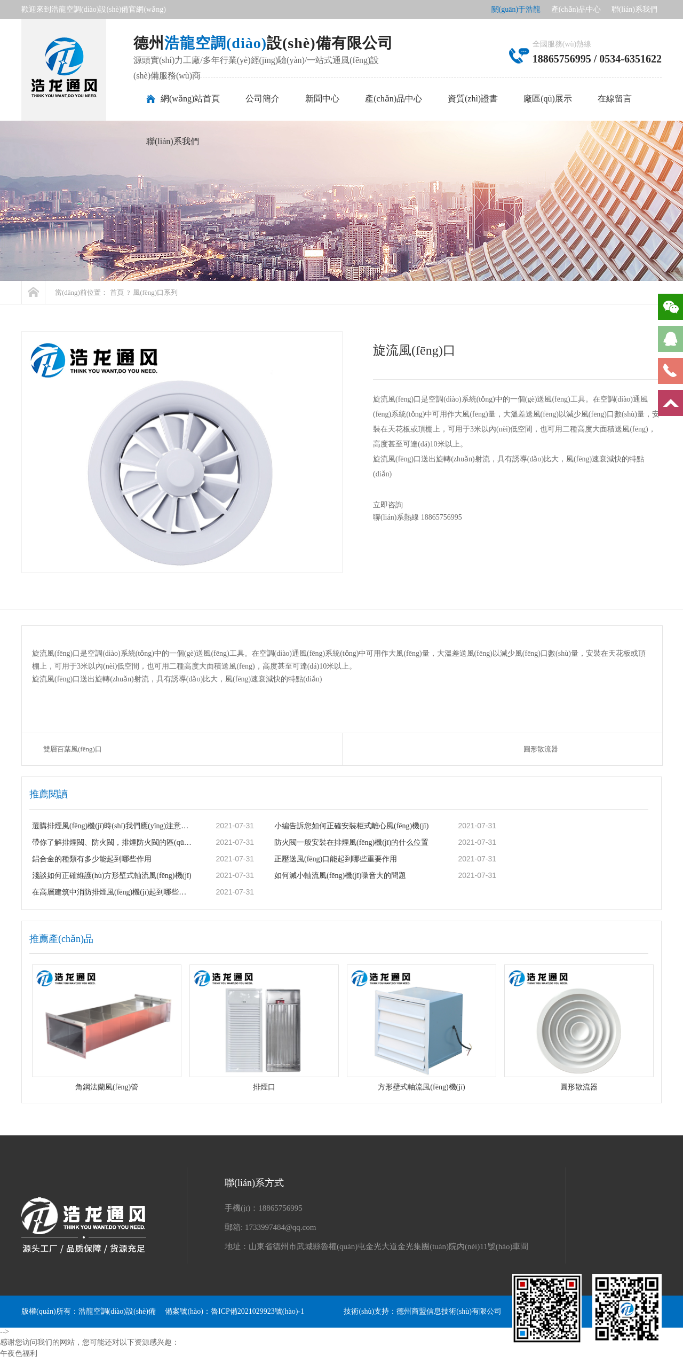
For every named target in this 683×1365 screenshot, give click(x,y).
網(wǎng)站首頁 (190, 98)
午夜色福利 (18, 1354)
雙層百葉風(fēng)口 (72, 749)
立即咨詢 (394, 505)
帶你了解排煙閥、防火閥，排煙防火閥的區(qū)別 (112, 842)
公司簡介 (262, 98)
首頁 (117, 292)
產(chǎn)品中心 (576, 9)
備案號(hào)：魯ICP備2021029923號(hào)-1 (234, 1311)
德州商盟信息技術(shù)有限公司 (449, 1311)
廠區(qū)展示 (547, 98)
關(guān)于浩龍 (516, 9)
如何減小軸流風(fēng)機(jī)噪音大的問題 (340, 876)
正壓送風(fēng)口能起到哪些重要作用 (335, 859)
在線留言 (615, 98)
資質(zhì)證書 (473, 98)
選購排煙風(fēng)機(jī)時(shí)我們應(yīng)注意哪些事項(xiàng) (112, 826)
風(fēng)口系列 (155, 292)
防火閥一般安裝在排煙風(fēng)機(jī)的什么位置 (351, 842)
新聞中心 (322, 98)
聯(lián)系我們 (634, 9)
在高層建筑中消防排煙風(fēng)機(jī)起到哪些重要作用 (112, 892)
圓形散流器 (540, 749)
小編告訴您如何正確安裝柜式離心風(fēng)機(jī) (351, 826)
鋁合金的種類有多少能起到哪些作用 (92, 859)
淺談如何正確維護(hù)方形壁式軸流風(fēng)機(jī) (112, 876)
